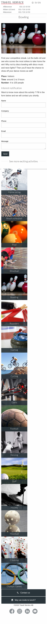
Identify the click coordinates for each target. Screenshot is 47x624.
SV (36, 3)
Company (23, 114)
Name (23, 103)
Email (23, 134)
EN (39, 3)
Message (23, 144)
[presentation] (23, 592)
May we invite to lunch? (23, 600)
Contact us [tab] (23, 593)
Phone (23, 124)
